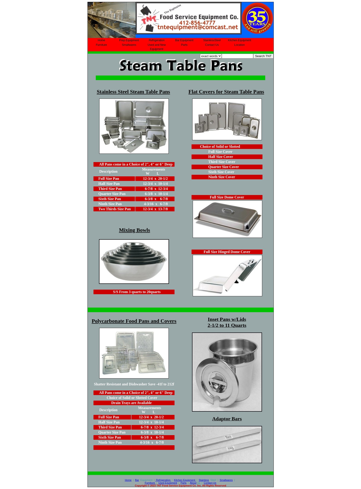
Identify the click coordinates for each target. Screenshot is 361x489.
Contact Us (212, 45)
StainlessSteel (212, 40)
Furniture (101, 45)
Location (239, 45)
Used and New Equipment (157, 47)
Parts (184, 45)
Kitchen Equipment (239, 40)
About (193, 482)
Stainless (204, 480)
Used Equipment (167, 482)
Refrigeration (157, 40)
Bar (137, 480)
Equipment (185, 480)
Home (101, 40)
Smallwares (129, 45)
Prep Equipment (129, 40)
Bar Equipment (184, 40)
